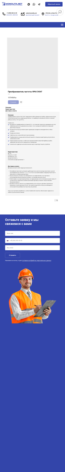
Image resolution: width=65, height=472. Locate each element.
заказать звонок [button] (12, 15)
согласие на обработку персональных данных (36, 260)
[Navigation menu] (62, 25)
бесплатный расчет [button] (32, 15)
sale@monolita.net (31, 13)
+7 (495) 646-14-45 (12, 13)
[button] (54, 4)
